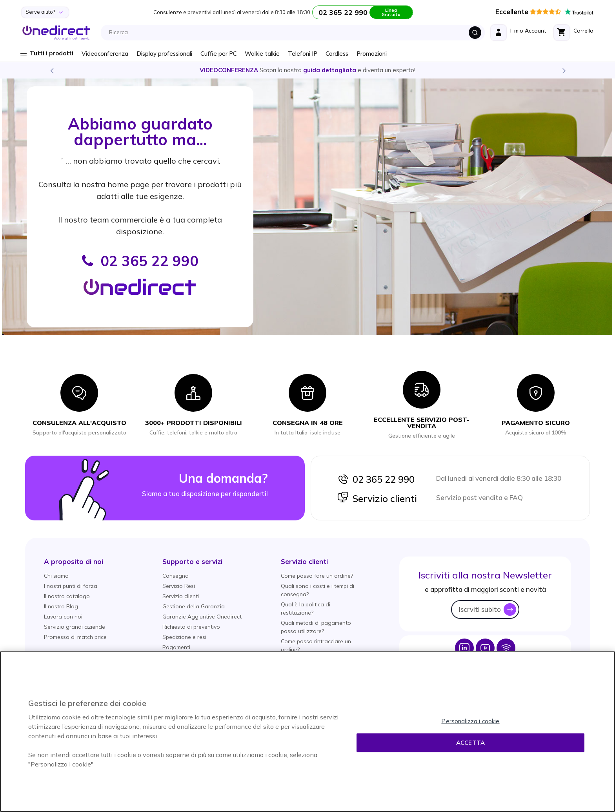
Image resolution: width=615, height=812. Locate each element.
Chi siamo (56, 575)
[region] (307, 731)
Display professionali (164, 53)
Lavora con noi (63, 616)
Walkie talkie (262, 53)
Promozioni (372, 53)
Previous (51, 70)
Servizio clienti (377, 498)
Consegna (175, 575)
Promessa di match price (75, 636)
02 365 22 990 (376, 479)
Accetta (470, 742)
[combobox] (295, 32)
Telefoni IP (302, 53)
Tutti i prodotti (51, 53)
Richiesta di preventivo (191, 626)
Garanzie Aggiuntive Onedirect (202, 616)
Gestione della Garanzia (193, 606)
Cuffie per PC (218, 53)
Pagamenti (176, 647)
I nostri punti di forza (70, 585)
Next (563, 70)
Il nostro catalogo (67, 596)
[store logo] (56, 32)
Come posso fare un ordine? (317, 575)
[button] (73, 561)
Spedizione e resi (184, 636)
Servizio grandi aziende (74, 626)
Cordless (337, 53)
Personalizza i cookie (470, 721)
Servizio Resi (178, 585)
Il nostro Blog (61, 606)
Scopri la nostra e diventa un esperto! (307, 70)
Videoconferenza (105, 53)
